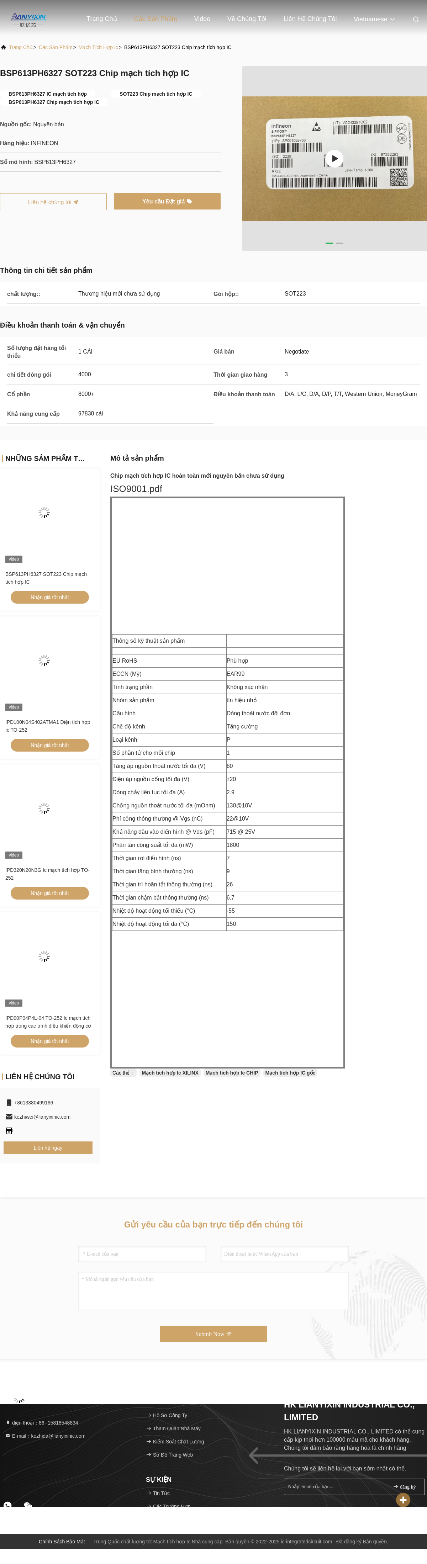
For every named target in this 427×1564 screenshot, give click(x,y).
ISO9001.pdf (136, 488)
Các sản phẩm (155, 18)
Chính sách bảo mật (62, 1541)
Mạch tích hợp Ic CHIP (232, 1073)
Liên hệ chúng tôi (310, 18)
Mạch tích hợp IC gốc (290, 1073)
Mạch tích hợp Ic (98, 47)
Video (202, 18)
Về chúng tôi (247, 18)
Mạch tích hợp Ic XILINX (170, 1073)
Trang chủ (101, 18)
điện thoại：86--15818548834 (41, 1423)
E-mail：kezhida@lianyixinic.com (45, 1436)
